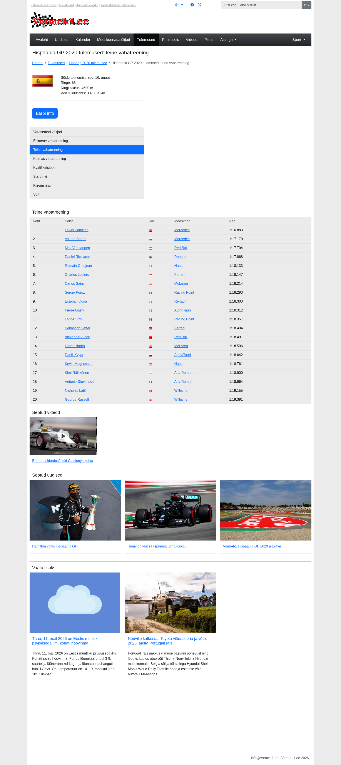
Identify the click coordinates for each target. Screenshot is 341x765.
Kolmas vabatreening (49, 159)
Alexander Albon (77, 337)
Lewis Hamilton (76, 230)
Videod (191, 40)
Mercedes (182, 230)
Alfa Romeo (183, 373)
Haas (178, 266)
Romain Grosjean (78, 266)
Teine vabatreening (48, 150)
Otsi (306, 5)
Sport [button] (297, 40)
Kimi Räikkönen (77, 373)
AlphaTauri (182, 310)
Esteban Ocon (76, 301)
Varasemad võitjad (47, 132)
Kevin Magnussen (78, 364)
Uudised (61, 40)
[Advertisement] (206, 21)
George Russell (77, 399)
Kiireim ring (42, 185)
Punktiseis (170, 40)
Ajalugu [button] (227, 40)
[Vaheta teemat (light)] (179, 4)
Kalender (82, 40)
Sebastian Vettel (77, 328)
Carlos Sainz (75, 283)
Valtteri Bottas (75, 239)
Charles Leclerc (77, 274)
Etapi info (47, 113)
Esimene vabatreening (50, 141)
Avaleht (42, 40)
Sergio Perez (75, 292)
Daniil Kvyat (74, 355)
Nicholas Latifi (76, 390)
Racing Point (184, 292)
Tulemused (146, 40)
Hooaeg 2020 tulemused (88, 63)
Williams (180, 390)
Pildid (209, 40)
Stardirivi (40, 176)
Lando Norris (75, 346)
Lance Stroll (74, 319)
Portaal (37, 63)
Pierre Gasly (74, 310)
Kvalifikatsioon (44, 167)
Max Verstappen (77, 248)
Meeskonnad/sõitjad (113, 40)
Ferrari (179, 274)
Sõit (36, 194)
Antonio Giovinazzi (79, 381)
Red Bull (180, 248)
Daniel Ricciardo (77, 257)
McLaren (181, 283)
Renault (180, 257)
